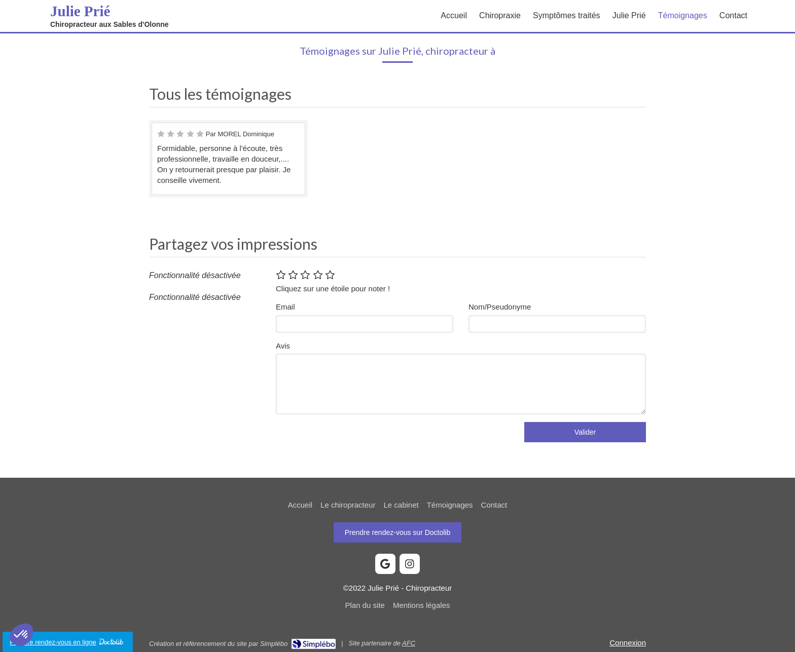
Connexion (627, 642)
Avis (283, 345)
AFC (408, 643)
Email (285, 306)
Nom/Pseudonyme (499, 306)
